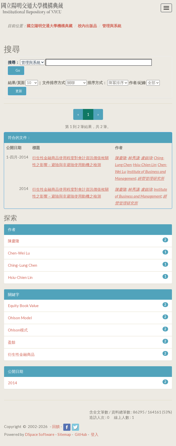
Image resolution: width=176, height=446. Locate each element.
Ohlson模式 (18, 330)
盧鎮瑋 (146, 157)
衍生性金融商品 (21, 354)
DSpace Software (39, 434)
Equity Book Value (23, 305)
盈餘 (12, 342)
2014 (12, 382)
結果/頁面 (16, 82)
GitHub (81, 434)
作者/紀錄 (137, 82)
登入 (94, 434)
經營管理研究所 (151, 178)
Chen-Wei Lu (19, 253)
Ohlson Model (20, 317)
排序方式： (97, 82)
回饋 (56, 426)
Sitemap (64, 434)
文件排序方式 (53, 82)
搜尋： (13, 62)
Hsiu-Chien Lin (144, 164)
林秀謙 (133, 157)
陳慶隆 (120, 157)
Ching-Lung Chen (22, 265)
